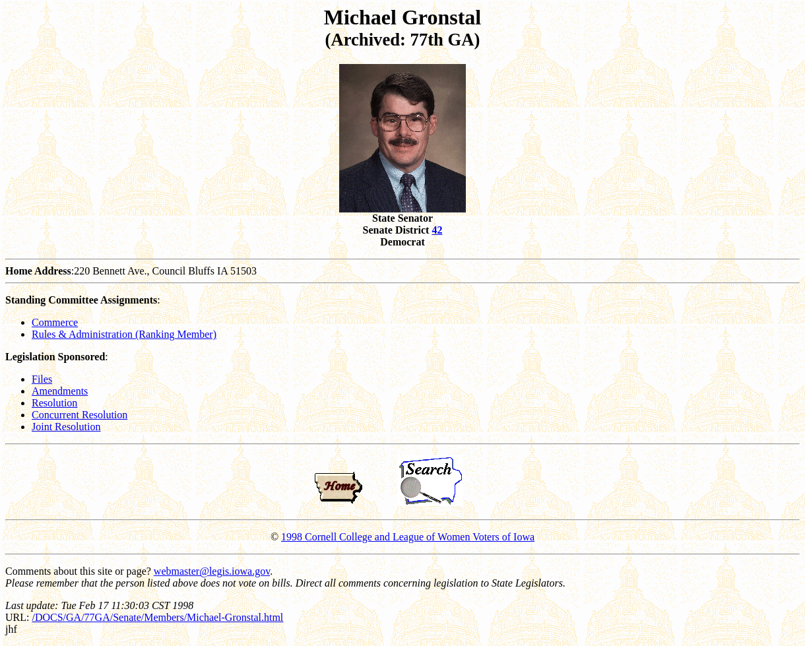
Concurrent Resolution (79, 414)
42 (437, 230)
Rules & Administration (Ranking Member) (124, 334)
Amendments (60, 391)
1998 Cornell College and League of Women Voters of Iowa (407, 536)
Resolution (54, 402)
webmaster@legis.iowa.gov (212, 571)
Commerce (55, 322)
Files (42, 379)
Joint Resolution (66, 426)
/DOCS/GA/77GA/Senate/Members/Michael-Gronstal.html (157, 617)
